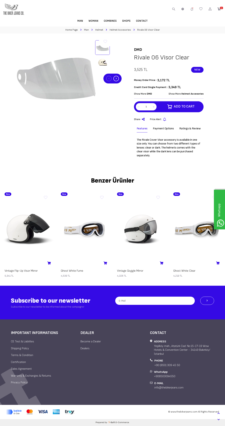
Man (80, 21)
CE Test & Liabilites (22, 341)
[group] (56, 79)
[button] (109, 78)
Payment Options (163, 128)
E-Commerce (122, 422)
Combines (110, 21)
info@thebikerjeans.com (168, 387)
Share (139, 119)
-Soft (112, 422)
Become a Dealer (90, 341)
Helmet (99, 29)
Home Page (71, 29)
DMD (138, 49)
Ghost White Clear (184, 271)
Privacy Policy (19, 382)
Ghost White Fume (72, 271)
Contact (142, 21)
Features (142, 128)
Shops (126, 21)
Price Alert (158, 119)
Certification (18, 362)
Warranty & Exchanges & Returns (31, 376)
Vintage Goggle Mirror (130, 271)
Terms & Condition (22, 355)
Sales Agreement (21, 369)
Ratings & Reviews (190, 128)
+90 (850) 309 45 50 (167, 365)
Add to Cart (180, 106)
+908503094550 (164, 376)
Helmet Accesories (120, 29)
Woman (93, 21)
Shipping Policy (20, 348)
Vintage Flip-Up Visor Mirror (21, 271)
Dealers (85, 348)
